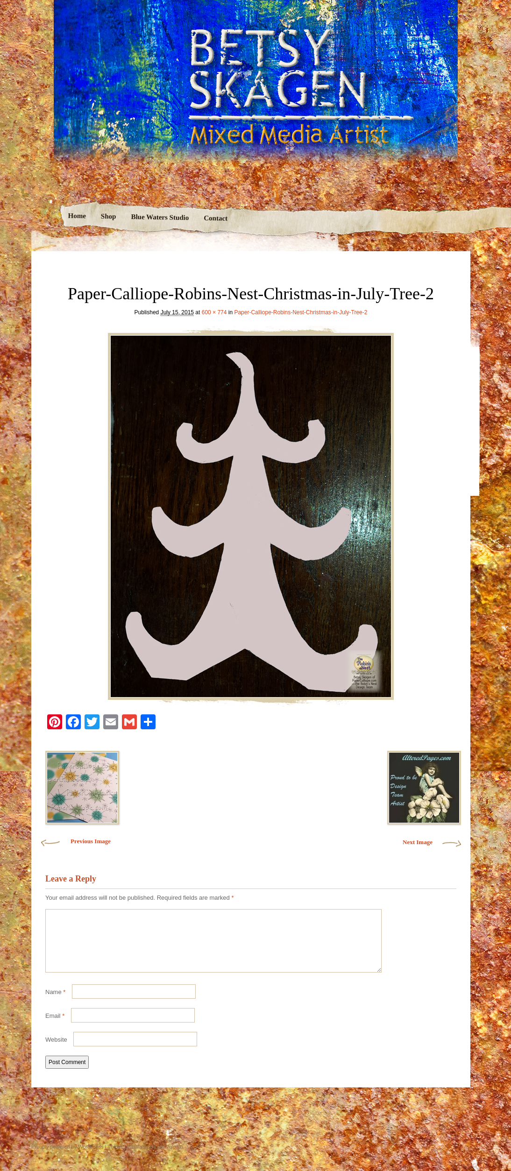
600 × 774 (214, 312)
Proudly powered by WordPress (67, 1158)
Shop (108, 216)
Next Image (418, 842)
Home (77, 216)
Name (55, 1003)
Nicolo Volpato (166, 1158)
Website (56, 1050)
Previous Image (91, 841)
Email (54, 1026)
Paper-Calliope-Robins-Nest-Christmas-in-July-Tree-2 (300, 312)
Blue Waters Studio (160, 217)
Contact (215, 218)
